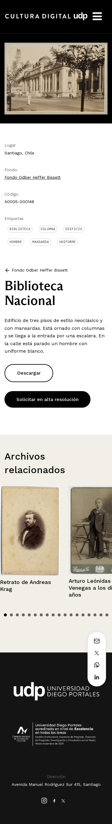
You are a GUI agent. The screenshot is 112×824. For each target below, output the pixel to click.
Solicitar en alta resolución (47, 399)
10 (59, 614)
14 (83, 614)
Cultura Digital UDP (46, 19)
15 (89, 614)
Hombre (16, 242)
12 (71, 614)
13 (77, 614)
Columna (48, 229)
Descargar (29, 373)
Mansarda (40, 242)
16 (94, 614)
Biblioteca (20, 229)
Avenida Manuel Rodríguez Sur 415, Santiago (56, 784)
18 (106, 614)
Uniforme (67, 242)
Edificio (73, 229)
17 (100, 614)
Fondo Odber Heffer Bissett (32, 177)
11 (65, 614)
